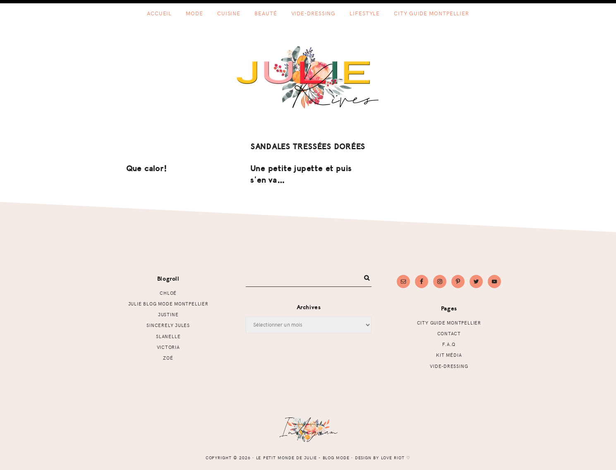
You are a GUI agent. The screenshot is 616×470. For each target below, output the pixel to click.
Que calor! (147, 168)
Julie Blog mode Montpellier (168, 304)
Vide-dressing (449, 366)
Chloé (168, 293)
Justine (168, 314)
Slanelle (168, 336)
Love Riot (393, 457)
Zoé (168, 358)
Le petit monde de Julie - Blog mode (308, 77)
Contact (449, 333)
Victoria (168, 347)
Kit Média (449, 355)
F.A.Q (448, 344)
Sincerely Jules (168, 325)
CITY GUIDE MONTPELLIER (449, 323)
